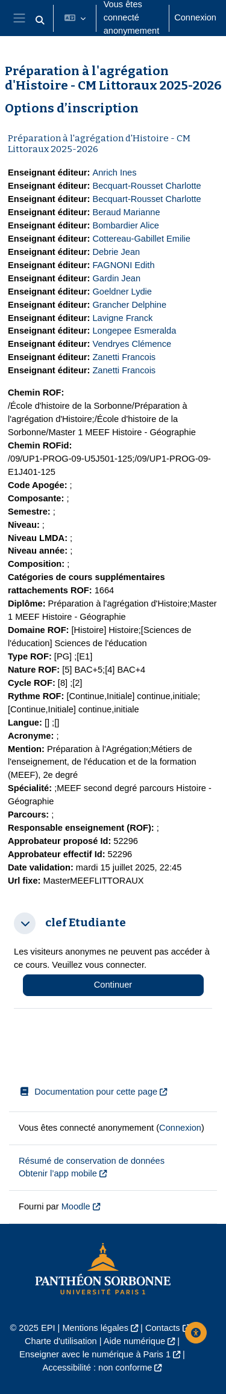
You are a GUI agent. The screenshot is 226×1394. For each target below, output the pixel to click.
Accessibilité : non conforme (97, 1367)
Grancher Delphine (129, 305)
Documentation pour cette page (88, 1091)
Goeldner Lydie (122, 291)
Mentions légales (95, 1328)
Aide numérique (134, 1341)
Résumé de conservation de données (92, 1161)
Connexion (195, 17)
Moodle (75, 1206)
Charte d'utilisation (61, 1341)
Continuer (113, 984)
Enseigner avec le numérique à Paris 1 (95, 1354)
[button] (40, 20)
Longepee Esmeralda (134, 330)
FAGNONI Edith (123, 265)
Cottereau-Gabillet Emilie (141, 238)
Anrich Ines (114, 172)
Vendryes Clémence (131, 344)
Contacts (162, 1328)
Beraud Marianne (126, 212)
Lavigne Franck (122, 318)
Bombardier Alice (125, 225)
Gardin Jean (116, 278)
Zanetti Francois (123, 357)
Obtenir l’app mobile (58, 1173)
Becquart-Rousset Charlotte (146, 186)
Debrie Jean (116, 252)
